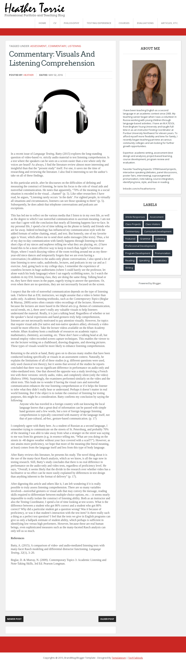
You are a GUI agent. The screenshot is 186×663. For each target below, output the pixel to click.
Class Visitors (152, 224)
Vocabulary (160, 260)
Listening (74, 46)
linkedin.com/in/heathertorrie (139, 188)
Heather (29, 75)
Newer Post (14, 619)
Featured (130, 238)
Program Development (137, 253)
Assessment (38, 46)
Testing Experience (99, 23)
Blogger (157, 283)
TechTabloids (135, 657)
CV (54, 23)
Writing (129, 267)
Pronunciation (162, 253)
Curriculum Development (157, 231)
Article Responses (135, 217)
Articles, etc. (169, 23)
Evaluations (145, 23)
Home (42, 23)
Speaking (144, 260)
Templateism (119, 657)
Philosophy (71, 23)
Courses (124, 23)
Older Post (107, 619)
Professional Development (140, 246)
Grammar (145, 238)
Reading (129, 260)
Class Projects (133, 224)
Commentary (57, 46)
